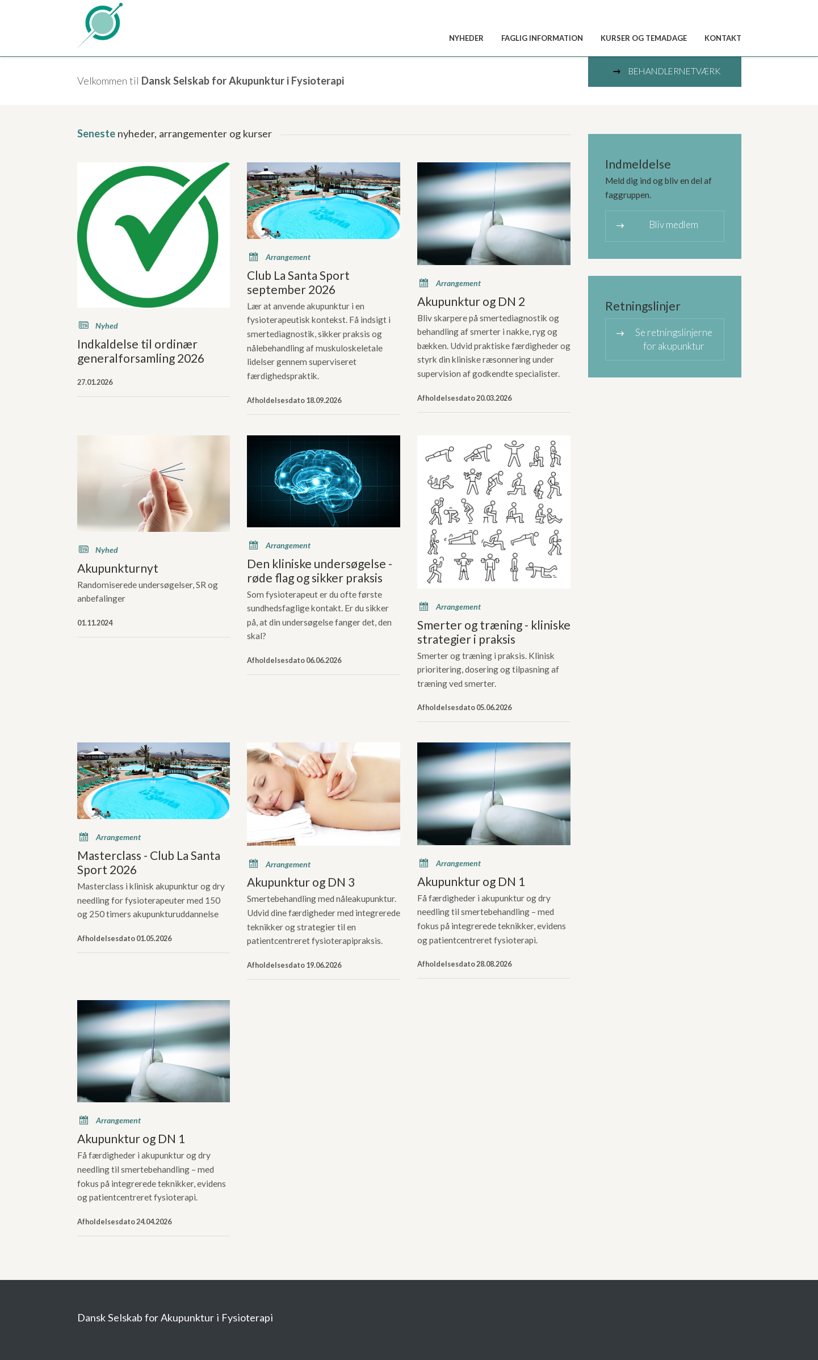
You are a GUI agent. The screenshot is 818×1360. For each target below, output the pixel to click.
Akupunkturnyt (117, 568)
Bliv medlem (656, 225)
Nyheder (466, 38)
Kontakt (722, 38)
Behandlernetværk (665, 72)
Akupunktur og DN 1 (471, 881)
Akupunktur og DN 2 (471, 301)
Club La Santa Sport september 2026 (298, 282)
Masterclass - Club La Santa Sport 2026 (148, 862)
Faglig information (542, 38)
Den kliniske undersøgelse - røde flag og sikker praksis (319, 570)
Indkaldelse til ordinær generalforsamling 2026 (140, 351)
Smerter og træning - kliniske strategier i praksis (493, 632)
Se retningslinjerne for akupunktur (663, 338)
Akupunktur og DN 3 (301, 882)
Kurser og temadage (644, 38)
